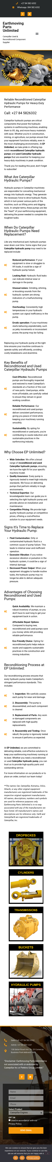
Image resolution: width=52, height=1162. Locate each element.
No (22, 1158)
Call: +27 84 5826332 (20, 113)
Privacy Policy (15, 1124)
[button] (37, 33)
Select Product (15, 1109)
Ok (15, 1158)
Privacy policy (33, 1158)
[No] (47, 1153)
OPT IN (12, 1118)
